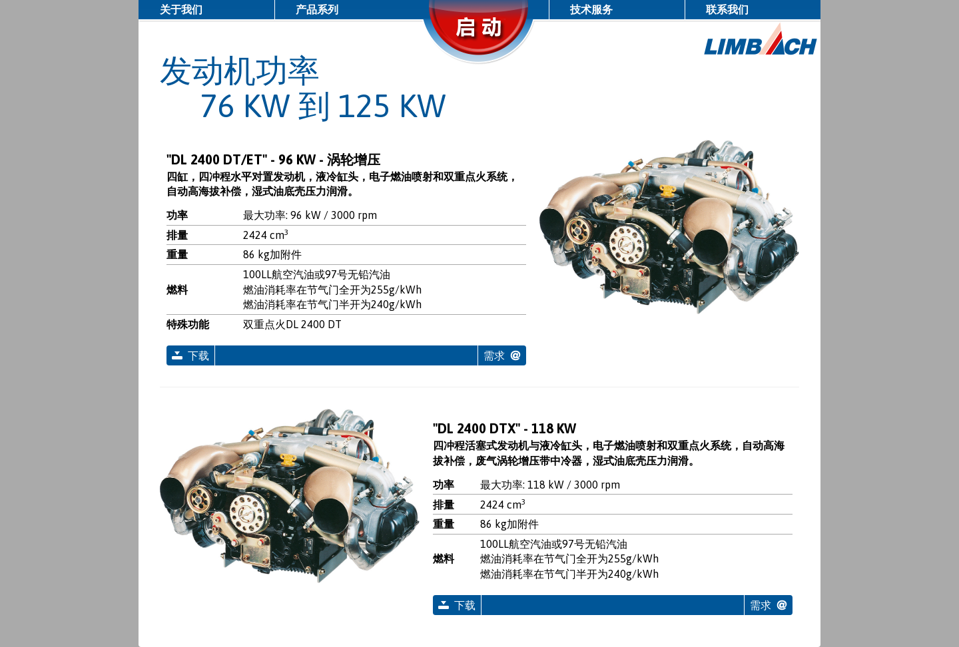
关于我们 (181, 9)
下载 (198, 355)
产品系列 (317, 9)
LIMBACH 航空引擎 (761, 39)
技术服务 (591, 9)
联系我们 (727, 9)
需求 (494, 355)
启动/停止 (479, 43)
